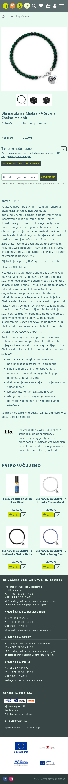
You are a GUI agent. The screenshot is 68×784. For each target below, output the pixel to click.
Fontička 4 (10, 668)
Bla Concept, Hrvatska (35, 123)
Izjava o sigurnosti (14, 706)
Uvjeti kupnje (11, 710)
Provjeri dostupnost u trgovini (21, 163)
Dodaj (13, 514)
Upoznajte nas (12, 727)
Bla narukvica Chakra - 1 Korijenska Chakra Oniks (17, 552)
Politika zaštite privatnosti (19, 714)
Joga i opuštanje (20, 16)
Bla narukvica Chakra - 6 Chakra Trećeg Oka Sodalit (51, 554)
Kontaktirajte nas (36, 727)
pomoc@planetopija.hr (19, 156)
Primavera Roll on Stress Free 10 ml (17, 500)
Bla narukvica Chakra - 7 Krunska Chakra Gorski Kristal (51, 502)
